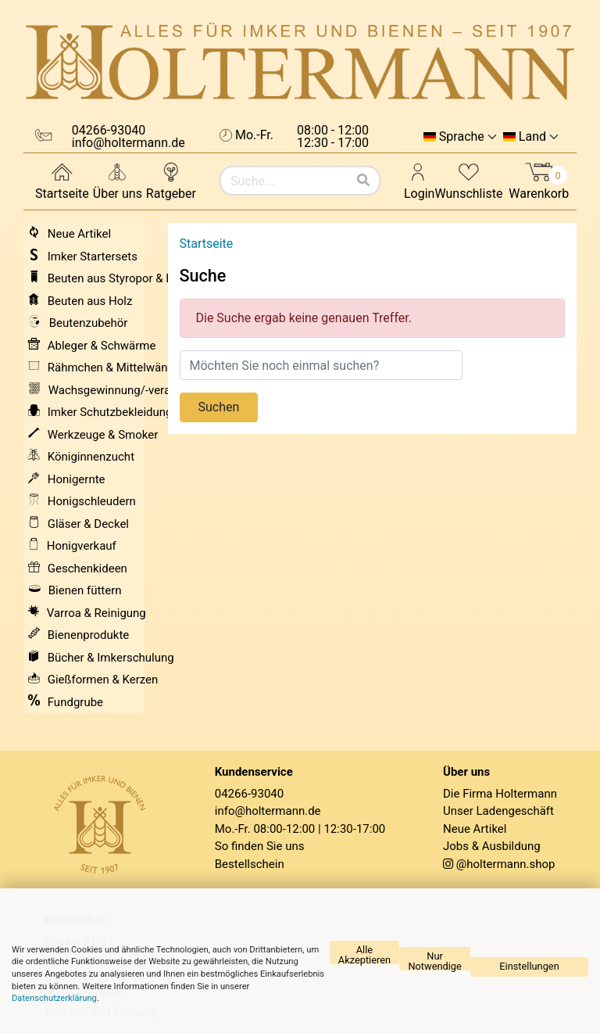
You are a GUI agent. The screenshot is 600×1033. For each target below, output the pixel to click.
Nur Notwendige (434, 960)
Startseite (62, 180)
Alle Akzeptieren (364, 954)
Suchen (219, 407)
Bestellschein (249, 864)
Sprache (461, 137)
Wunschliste (468, 180)
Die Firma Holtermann (500, 794)
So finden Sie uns (260, 846)
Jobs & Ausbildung (492, 846)
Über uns (117, 180)
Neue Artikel (474, 829)
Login (419, 180)
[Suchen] (363, 180)
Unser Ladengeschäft (498, 811)
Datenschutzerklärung (54, 998)
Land (532, 137)
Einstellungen (529, 966)
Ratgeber (171, 180)
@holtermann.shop (505, 864)
